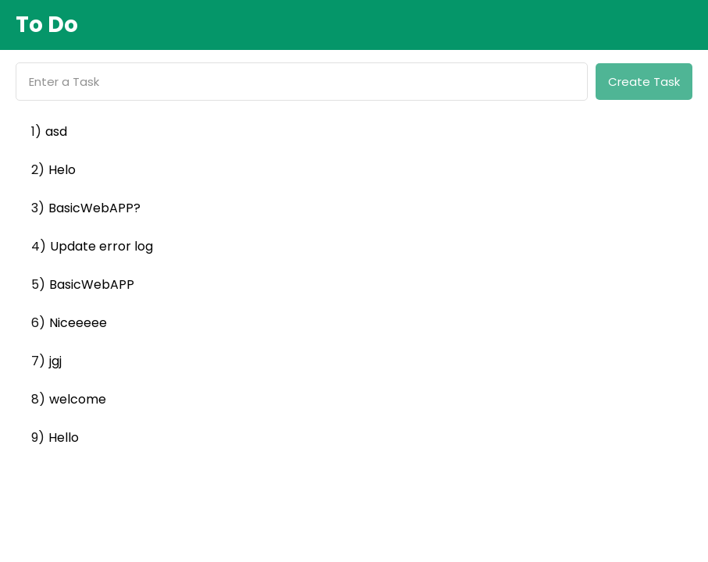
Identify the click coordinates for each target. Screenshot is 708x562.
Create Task (644, 81)
